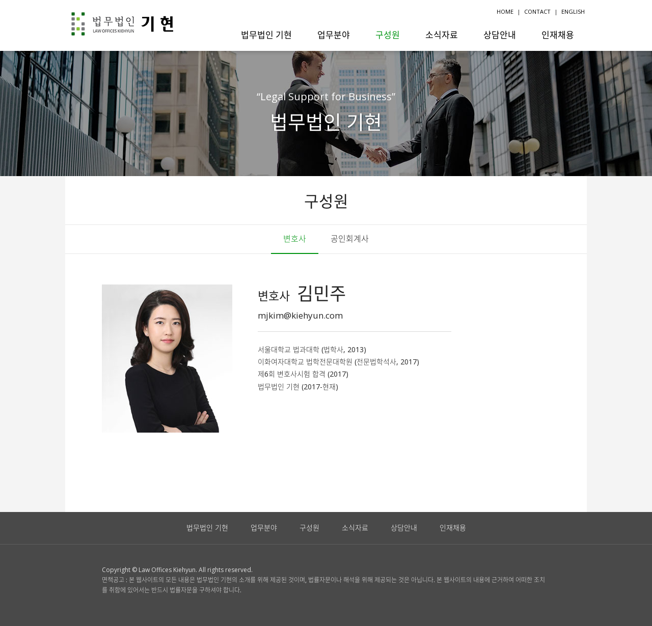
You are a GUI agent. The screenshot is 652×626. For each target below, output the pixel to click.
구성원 (387, 34)
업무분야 (333, 34)
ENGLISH (573, 11)
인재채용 (557, 34)
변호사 (294, 238)
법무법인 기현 (266, 34)
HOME (505, 11)
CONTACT (537, 11)
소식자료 (441, 34)
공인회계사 (350, 238)
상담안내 (499, 34)
